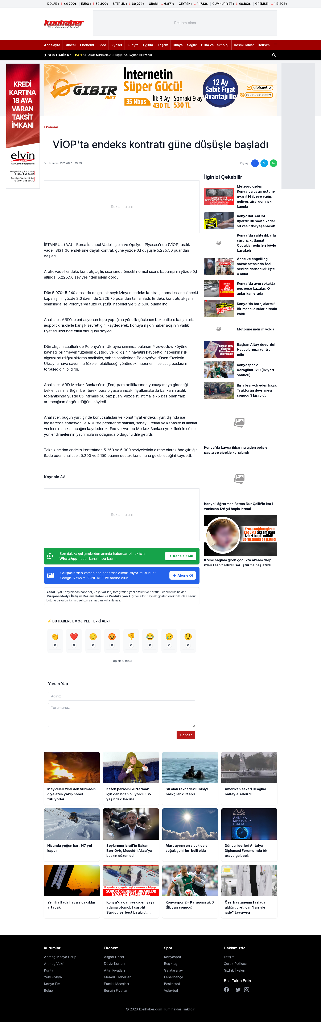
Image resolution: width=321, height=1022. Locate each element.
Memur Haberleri (117, 977)
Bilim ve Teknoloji (215, 45)
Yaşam (162, 45)
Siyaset (116, 45)
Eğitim (148, 45)
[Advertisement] (298, 126)
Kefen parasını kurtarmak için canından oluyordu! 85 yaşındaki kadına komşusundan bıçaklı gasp (156, 55)
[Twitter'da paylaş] (264, 163)
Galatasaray (173, 970)
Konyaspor (172, 957)
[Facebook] (226, 989)
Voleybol (171, 991)
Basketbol (172, 984)
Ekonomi (87, 45)
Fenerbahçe (173, 977)
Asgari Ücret (114, 957)
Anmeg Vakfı (54, 964)
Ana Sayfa (52, 45)
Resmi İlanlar (244, 45)
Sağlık (192, 45)
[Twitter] (238, 989)
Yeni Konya (53, 977)
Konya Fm (52, 984)
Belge (48, 991)
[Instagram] (246, 989)
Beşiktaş (170, 964)
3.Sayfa (133, 45)
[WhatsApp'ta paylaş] (273, 163)
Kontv (48, 970)
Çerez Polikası (235, 964)
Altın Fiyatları (114, 970)
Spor (102, 45)
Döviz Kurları (114, 964)
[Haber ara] (274, 55)
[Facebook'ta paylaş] (255, 163)
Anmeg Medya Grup (60, 957)
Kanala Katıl (180, 556)
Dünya (178, 45)
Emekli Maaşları (116, 984)
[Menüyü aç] (275, 45)
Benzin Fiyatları (116, 991)
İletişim (264, 45)
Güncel (70, 45)
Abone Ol (183, 575)
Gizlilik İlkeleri (234, 970)
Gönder (186, 735)
